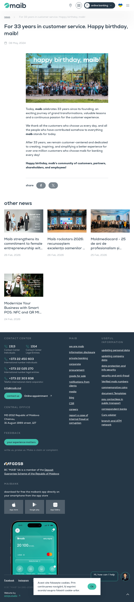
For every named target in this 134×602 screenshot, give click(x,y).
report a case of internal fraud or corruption (79, 419)
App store (14, 510)
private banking (78, 358)
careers (73, 409)
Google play (34, 510)
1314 (34, 346)
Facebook (9, 580)
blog (71, 397)
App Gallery (55, 510)
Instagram (23, 580)
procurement (76, 370)
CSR (71, 403)
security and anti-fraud (115, 375)
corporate (75, 364)
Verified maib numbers (115, 381)
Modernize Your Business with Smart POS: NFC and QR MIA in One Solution (23, 310)
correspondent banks (114, 408)
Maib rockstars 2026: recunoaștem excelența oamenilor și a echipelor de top (66, 246)
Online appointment (36, 395)
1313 (12, 346)
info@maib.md (12, 388)
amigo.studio (10, 595)
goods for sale (77, 375)
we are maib (76, 346)
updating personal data (116, 350)
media (72, 391)
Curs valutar (109, 414)
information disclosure (82, 352)
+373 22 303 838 (21, 378)
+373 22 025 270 (21, 368)
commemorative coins (114, 387)
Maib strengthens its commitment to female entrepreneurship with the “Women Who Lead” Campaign (23, 248)
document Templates (114, 393)
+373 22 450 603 (21, 359)
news (7, 16)
